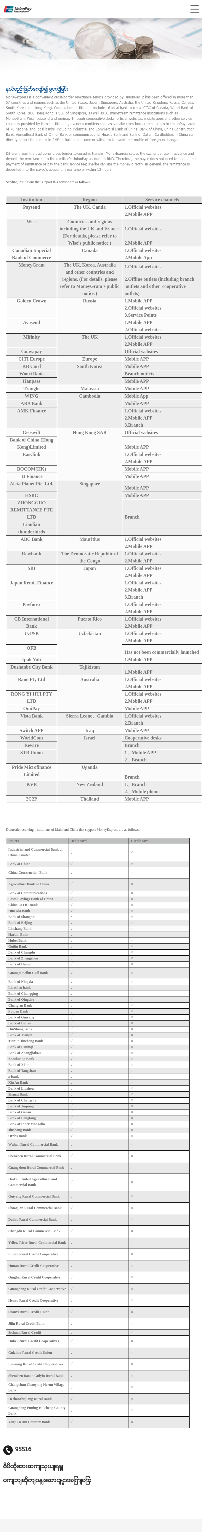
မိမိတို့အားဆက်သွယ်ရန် (33, 1466)
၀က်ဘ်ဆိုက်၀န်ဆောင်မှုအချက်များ (47, 1480)
